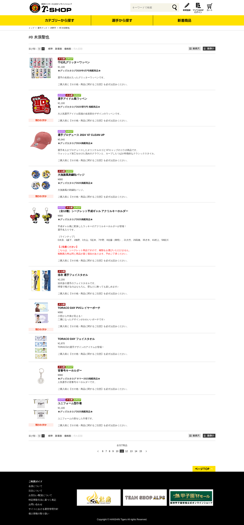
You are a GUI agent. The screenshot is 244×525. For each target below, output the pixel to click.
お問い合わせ (35, 504)
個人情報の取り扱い (39, 513)
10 (117, 451)
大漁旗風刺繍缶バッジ (71, 174)
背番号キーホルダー (70, 370)
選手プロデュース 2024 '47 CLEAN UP (81, 134)
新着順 (58, 48)
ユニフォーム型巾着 (70, 403)
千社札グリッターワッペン (74, 62)
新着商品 (184, 17)
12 (126, 451)
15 (140, 451)
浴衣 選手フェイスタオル (73, 274)
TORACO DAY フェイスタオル (76, 338)
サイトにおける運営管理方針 (43, 509)
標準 (50, 48)
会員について (35, 486)
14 (136, 451)
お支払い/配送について (40, 495)
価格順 (67, 48)
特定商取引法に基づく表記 (42, 500)
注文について (35, 490)
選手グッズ (42, 28)
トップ (31, 28)
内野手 (53, 28)
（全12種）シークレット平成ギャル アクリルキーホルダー (93, 211)
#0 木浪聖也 (64, 28)
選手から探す (122, 20)
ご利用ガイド (35, 481)
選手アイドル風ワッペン (72, 98)
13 (131, 451)
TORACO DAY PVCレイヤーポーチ (79, 307)
